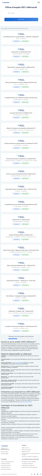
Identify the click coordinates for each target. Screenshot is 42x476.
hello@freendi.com (5, 449)
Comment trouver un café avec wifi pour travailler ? (31, 454)
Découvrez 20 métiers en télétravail (30, 456)
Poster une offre (4, 451)
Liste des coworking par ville (7, 461)
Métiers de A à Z (25, 447)
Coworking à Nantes (5, 463)
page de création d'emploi (26, 401)
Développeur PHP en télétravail (29, 461)
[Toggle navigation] (38, 2)
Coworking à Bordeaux (6, 469)
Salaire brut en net (26, 451)
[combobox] (21, 13)
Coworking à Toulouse (6, 465)
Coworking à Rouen (5, 467)
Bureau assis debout (26, 449)
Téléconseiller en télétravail (28, 465)
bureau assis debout (18, 362)
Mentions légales (4, 453)
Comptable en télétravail (27, 463)
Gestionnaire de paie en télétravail (29, 467)
